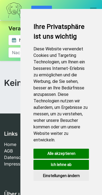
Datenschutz (16, 157)
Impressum (15, 164)
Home (10, 144)
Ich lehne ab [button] (61, 164)
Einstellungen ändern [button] (61, 176)
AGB (8, 151)
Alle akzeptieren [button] (61, 153)
